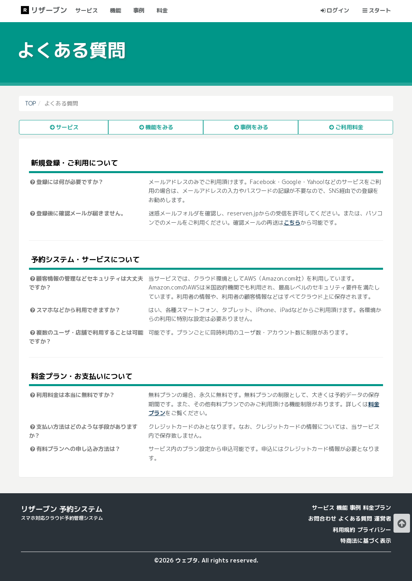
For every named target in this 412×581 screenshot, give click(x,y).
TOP (30, 103)
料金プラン (377, 507)
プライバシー (374, 529)
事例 (355, 507)
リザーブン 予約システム (62, 509)
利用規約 (344, 529)
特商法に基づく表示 (365, 540)
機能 (342, 507)
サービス (323, 507)
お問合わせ (322, 518)
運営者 (382, 518)
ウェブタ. (187, 560)
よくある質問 (355, 518)
